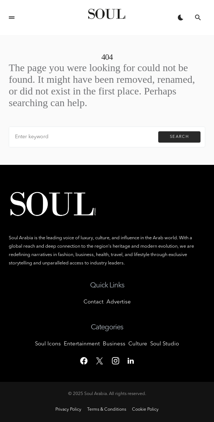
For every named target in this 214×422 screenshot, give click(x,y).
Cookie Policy (145, 409)
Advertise (118, 302)
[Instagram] (115, 360)
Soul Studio (164, 344)
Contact (93, 302)
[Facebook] (83, 360)
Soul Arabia (95, 394)
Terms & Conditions (106, 409)
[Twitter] (99, 360)
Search (179, 137)
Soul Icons (48, 344)
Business (114, 344)
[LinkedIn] (131, 360)
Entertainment (82, 344)
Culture (137, 344)
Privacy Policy (68, 409)
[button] (11, 17)
